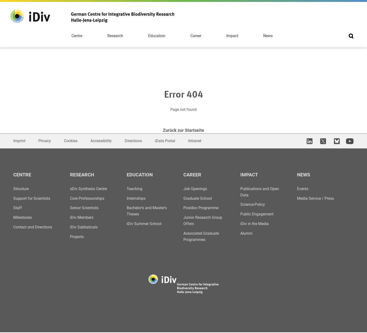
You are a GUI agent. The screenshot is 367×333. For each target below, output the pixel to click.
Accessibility (101, 141)
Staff (17, 208)
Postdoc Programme (200, 208)
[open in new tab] (311, 141)
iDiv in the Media (254, 224)
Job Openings (195, 189)
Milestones (22, 218)
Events (302, 189)
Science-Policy (252, 205)
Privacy (44, 141)
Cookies (70, 141)
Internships (136, 198)
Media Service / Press (315, 198)
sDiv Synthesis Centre (88, 189)
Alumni (246, 234)
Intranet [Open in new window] (194, 141)
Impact (232, 36)
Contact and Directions (32, 227)
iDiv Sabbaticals (84, 227)
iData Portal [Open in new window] (165, 141)
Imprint (19, 141)
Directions (133, 141)
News (268, 36)
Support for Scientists (31, 198)
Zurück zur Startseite (183, 130)
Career (195, 36)
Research (115, 36)
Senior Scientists (84, 208)
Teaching (134, 189)
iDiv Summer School (144, 224)
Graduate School (197, 198)
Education (156, 36)
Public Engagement (256, 214)
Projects (77, 237)
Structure (21, 189)
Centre (76, 36)
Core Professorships (87, 198)
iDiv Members (81, 218)
